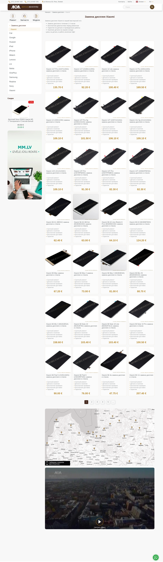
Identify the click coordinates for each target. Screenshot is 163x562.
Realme (12, 82)
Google (12, 37)
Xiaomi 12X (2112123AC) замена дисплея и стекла (56, 172)
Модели (36, 17)
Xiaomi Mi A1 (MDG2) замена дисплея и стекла (57, 223)
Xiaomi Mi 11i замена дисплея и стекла (141, 376)
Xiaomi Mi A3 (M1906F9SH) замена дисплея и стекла (140, 223)
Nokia (11, 68)
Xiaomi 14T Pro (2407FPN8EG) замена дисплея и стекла (111, 173)
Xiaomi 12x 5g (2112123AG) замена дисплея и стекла (140, 121)
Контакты (121, 2)
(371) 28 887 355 (33, 2)
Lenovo (12, 60)
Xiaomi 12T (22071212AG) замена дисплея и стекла (112, 121)
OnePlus (13, 73)
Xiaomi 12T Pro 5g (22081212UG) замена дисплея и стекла (83, 122)
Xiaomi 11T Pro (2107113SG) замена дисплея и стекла (57, 70)
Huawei (12, 42)
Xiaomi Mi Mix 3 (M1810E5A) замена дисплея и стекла (57, 325)
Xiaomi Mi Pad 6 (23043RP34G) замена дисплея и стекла (83, 377)
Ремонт (13, 17)
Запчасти (24, 17)
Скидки (11, 98)
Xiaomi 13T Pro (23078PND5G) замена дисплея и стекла (83, 173)
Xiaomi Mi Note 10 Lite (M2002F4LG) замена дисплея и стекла (110, 326)
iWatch (12, 55)
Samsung (13, 77)
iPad (11, 46)
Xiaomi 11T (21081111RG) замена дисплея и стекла (84, 70)
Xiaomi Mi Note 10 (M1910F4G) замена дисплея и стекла (85, 326)
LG (10, 64)
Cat (10, 33)
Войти (130, 2)
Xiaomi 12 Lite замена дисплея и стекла (110, 70)
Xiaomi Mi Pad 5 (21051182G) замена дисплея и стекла (57, 376)
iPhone (12, 51)
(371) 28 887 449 (16, 2)
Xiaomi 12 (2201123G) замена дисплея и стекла (58, 121)
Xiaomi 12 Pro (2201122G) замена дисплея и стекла (140, 70)
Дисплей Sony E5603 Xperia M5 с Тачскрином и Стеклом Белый (20, 120)
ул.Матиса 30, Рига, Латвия (53, 2)
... (113, 402)
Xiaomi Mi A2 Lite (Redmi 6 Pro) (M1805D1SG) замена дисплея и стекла (112, 224)
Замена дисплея (17, 26)
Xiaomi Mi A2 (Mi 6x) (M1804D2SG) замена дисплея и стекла (82, 224)
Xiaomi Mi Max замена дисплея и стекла (55, 274)
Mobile (29, 7)
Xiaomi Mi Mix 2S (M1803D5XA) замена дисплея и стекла (138, 275)
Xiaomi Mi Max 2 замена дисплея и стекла (83, 274)
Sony (11, 86)
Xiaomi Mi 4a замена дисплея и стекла (113, 376)
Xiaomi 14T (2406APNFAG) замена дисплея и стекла (140, 172)
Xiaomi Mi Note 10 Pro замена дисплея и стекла (141, 325)
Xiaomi (13, 29)
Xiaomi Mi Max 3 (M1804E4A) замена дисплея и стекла (113, 274)
